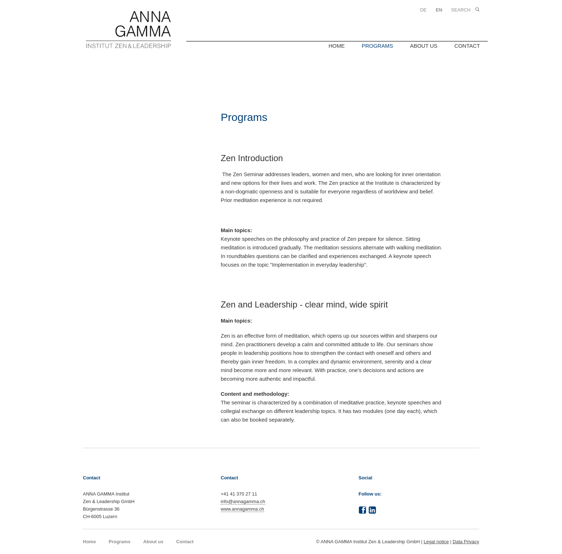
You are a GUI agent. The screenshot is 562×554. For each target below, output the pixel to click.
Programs (377, 46)
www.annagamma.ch (242, 509)
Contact (467, 46)
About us (423, 46)
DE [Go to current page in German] (423, 10)
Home (336, 46)
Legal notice (436, 541)
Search (476, 10)
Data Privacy (466, 541)
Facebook (362, 510)
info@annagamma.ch (243, 501)
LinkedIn (372, 510)
